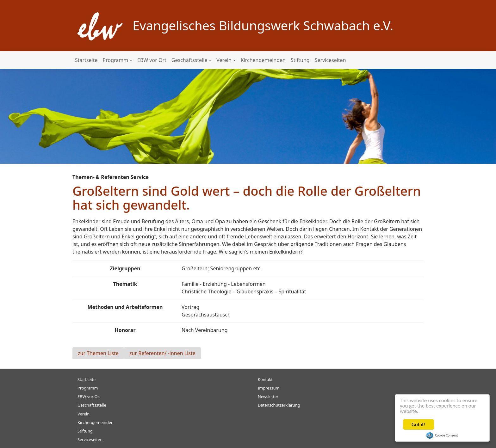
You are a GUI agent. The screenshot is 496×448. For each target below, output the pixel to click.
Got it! (418, 424)
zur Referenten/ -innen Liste (162, 353)
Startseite (86, 60)
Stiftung (300, 60)
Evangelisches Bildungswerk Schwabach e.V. (263, 25)
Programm (115, 60)
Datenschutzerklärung (279, 405)
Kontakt (265, 379)
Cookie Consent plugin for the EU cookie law (442, 435)
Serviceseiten (330, 60)
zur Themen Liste (98, 353)
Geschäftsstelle (189, 60)
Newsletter (268, 396)
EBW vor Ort (151, 60)
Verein (224, 60)
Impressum (269, 388)
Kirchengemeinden (263, 60)
